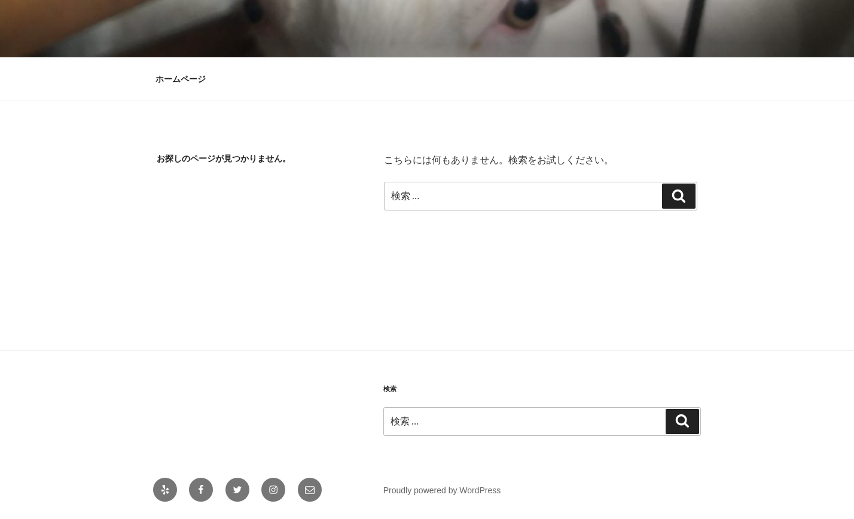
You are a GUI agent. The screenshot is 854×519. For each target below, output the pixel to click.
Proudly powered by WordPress (442, 490)
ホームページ (180, 79)
